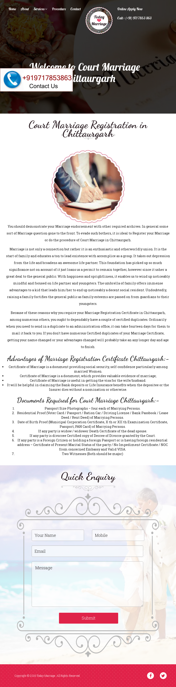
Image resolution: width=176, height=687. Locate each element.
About (24, 9)
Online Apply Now (130, 9)
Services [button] (40, 9)
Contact (75, 9)
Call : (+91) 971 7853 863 (134, 18)
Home (12, 9)
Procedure (59, 9)
